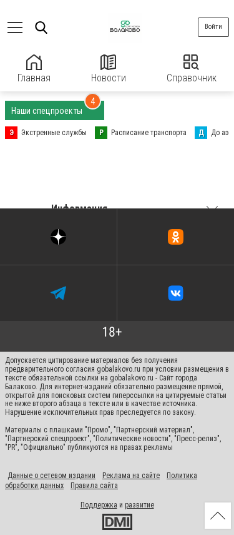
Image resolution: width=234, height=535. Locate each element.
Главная (34, 69)
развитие (139, 505)
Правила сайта (94, 485)
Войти (213, 27)
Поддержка (98, 505)
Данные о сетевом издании (51, 475)
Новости (108, 69)
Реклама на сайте (131, 475)
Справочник (192, 69)
